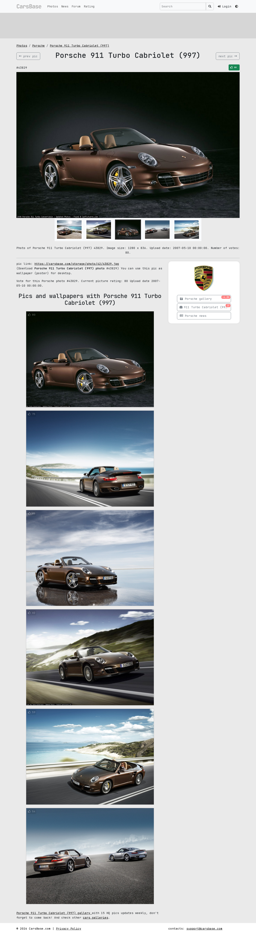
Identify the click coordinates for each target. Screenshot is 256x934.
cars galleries (95, 917)
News (64, 6)
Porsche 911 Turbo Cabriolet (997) (79, 45)
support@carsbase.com (204, 928)
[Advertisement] (128, 25)
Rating (89, 6)
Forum (76, 6)
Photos (52, 6)
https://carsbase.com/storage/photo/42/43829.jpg (76, 264)
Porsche (38, 45)
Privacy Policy (68, 928)
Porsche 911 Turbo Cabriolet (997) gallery (54, 913)
